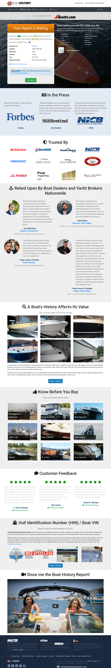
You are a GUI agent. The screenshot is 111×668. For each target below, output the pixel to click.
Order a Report (25, 9)
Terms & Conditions (28, 656)
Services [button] (53, 9)
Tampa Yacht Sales (82, 291)
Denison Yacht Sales (81, 223)
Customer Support (41, 656)
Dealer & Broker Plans (84, 656)
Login (100, 9)
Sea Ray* (40, 36)
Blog (73, 656)
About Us (44, 9)
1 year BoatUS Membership (19, 73)
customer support (18, 650)
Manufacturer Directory (63, 656)
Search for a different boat (18, 64)
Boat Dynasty (29, 262)
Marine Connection (29, 231)
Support (36, 9)
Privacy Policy (15, 656)
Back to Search (13, 9)
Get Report (31, 80)
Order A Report (55, 381)
